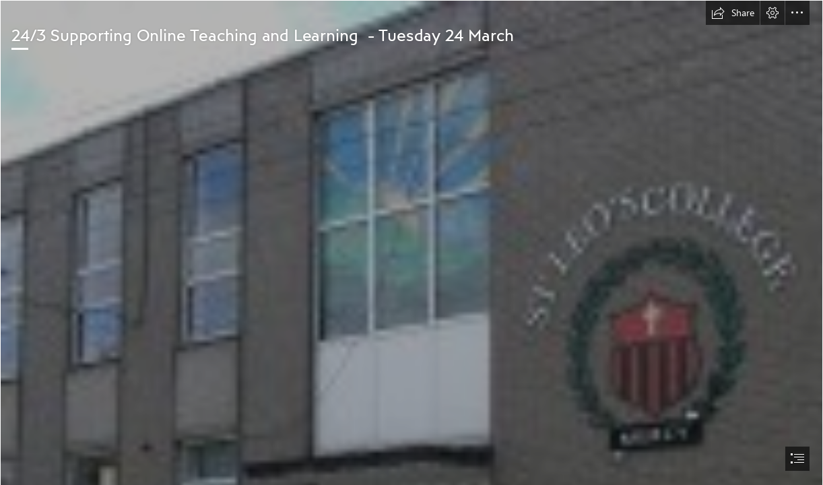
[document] (411, 242)
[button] (733, 13)
